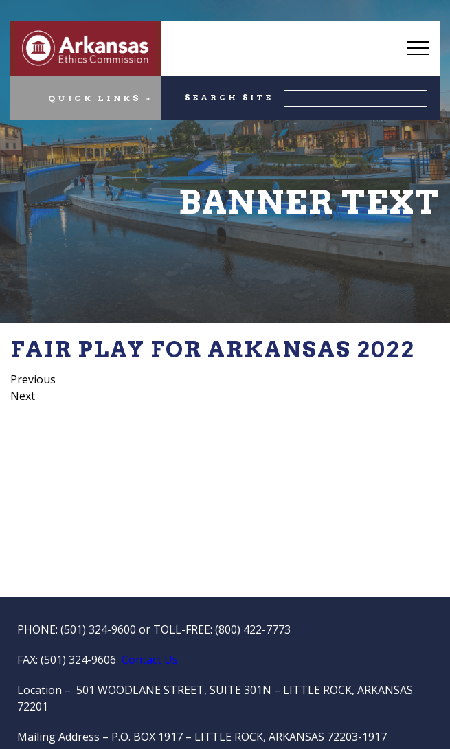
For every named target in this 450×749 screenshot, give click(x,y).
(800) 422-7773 (253, 629)
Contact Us (150, 659)
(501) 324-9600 (98, 629)
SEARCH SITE (229, 97)
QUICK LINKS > (100, 98)
